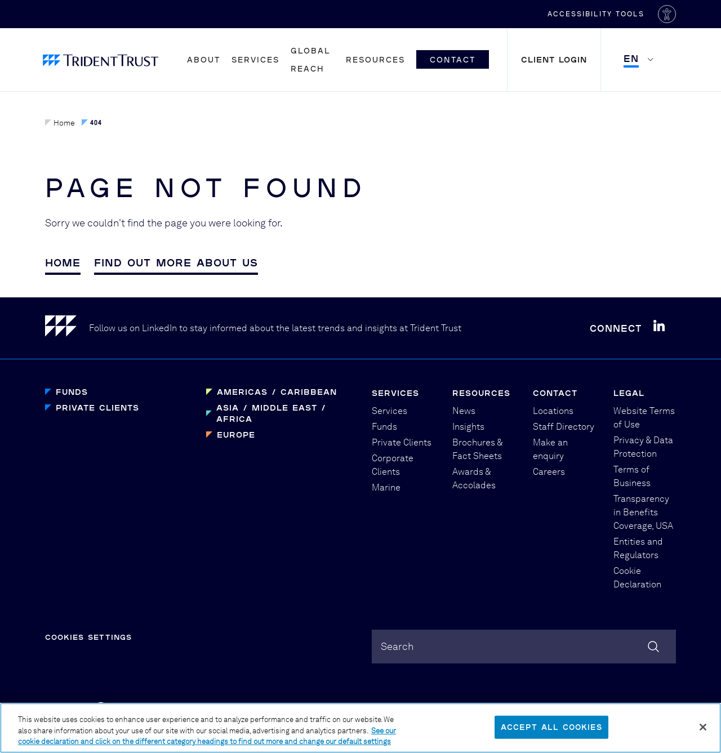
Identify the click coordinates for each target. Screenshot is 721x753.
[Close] (703, 732)
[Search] (653, 646)
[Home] (67, 328)
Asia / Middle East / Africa (271, 413)
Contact (452, 59)
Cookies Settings (88, 636)
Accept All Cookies (551, 732)
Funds (72, 391)
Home (60, 122)
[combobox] (524, 646)
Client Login (554, 59)
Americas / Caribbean (277, 391)
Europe (236, 434)
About (203, 59)
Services (255, 59)
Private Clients (97, 407)
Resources (375, 59)
